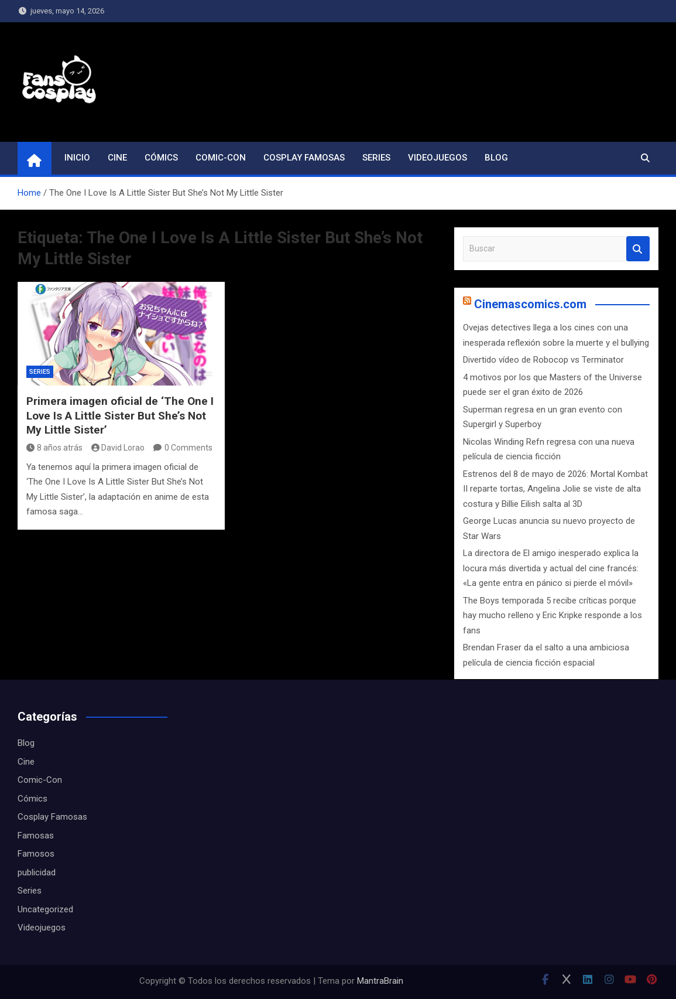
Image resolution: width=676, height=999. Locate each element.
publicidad (37, 872)
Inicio (77, 157)
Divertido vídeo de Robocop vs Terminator (543, 359)
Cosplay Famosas (304, 157)
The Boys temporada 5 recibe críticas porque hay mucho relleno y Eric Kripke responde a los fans (552, 615)
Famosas (36, 835)
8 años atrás (54, 447)
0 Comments (188, 447)
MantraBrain (380, 981)
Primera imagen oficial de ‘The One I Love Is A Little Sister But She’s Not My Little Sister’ (120, 415)
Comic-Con (220, 157)
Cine (117, 157)
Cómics (161, 157)
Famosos (36, 853)
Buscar (638, 248)
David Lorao (118, 447)
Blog (496, 157)
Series (376, 157)
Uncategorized (45, 909)
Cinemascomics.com (530, 304)
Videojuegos (437, 157)
